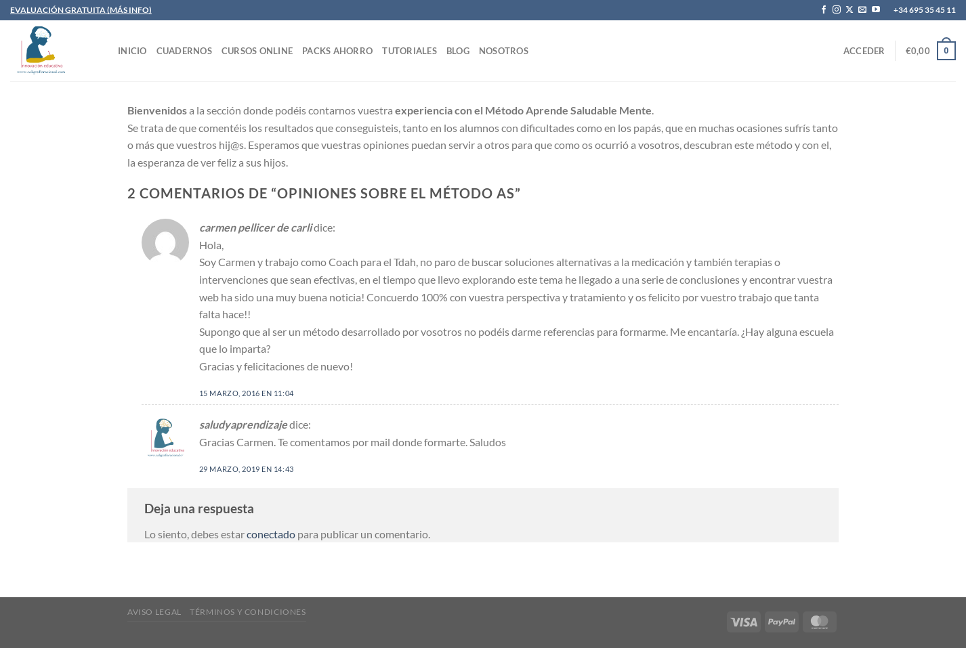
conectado (271, 533)
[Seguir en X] (849, 10)
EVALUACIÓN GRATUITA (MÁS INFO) (81, 10)
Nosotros (503, 50)
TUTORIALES (409, 50)
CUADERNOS (184, 50)
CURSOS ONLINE (257, 50)
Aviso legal (154, 612)
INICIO (132, 50)
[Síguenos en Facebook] (824, 10)
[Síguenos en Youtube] (876, 10)
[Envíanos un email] (862, 10)
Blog (457, 50)
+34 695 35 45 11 (925, 10)
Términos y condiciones (248, 612)
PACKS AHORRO (337, 50)
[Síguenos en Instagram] (837, 10)
